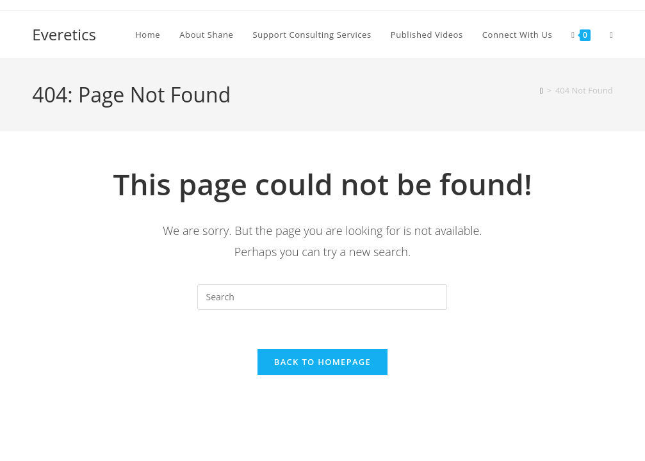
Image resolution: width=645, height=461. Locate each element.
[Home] (541, 90)
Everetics (64, 34)
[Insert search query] (322, 297)
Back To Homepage (322, 362)
